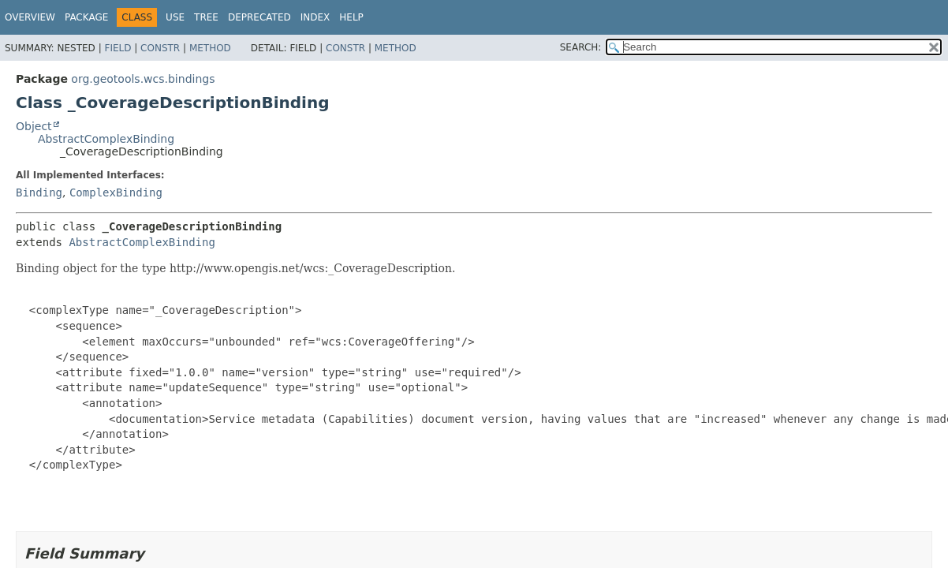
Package (86, 17)
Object (34, 126)
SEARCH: (581, 47)
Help (351, 17)
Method (210, 48)
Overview (30, 17)
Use (175, 17)
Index (315, 17)
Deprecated (259, 17)
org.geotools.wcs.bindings (143, 79)
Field (117, 48)
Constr (160, 48)
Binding (39, 192)
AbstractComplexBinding (106, 139)
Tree (206, 17)
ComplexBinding (115, 192)
